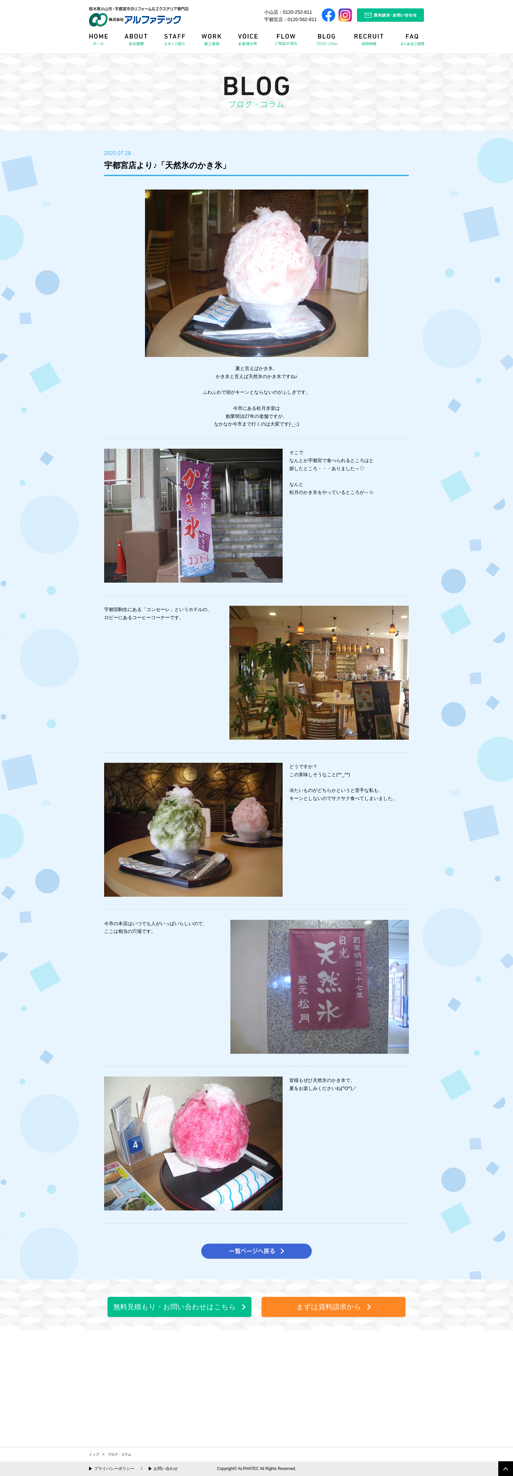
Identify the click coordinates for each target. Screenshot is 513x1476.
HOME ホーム (103, 42)
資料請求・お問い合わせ (390, 15)
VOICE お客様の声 (248, 42)
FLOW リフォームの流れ (288, 42)
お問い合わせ (166, 1468)
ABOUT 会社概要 (137, 42)
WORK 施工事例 (213, 42)
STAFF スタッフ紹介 (176, 42)
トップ (94, 1454)
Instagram (345, 15)
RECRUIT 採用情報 (371, 42)
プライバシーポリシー (114, 1468)
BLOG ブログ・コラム (328, 42)
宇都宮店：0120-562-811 (290, 19)
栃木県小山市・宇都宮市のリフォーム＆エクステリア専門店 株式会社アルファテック (139, 16)
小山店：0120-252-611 (288, 12)
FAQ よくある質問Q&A (409, 42)
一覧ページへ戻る (256, 1251)
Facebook (328, 15)
